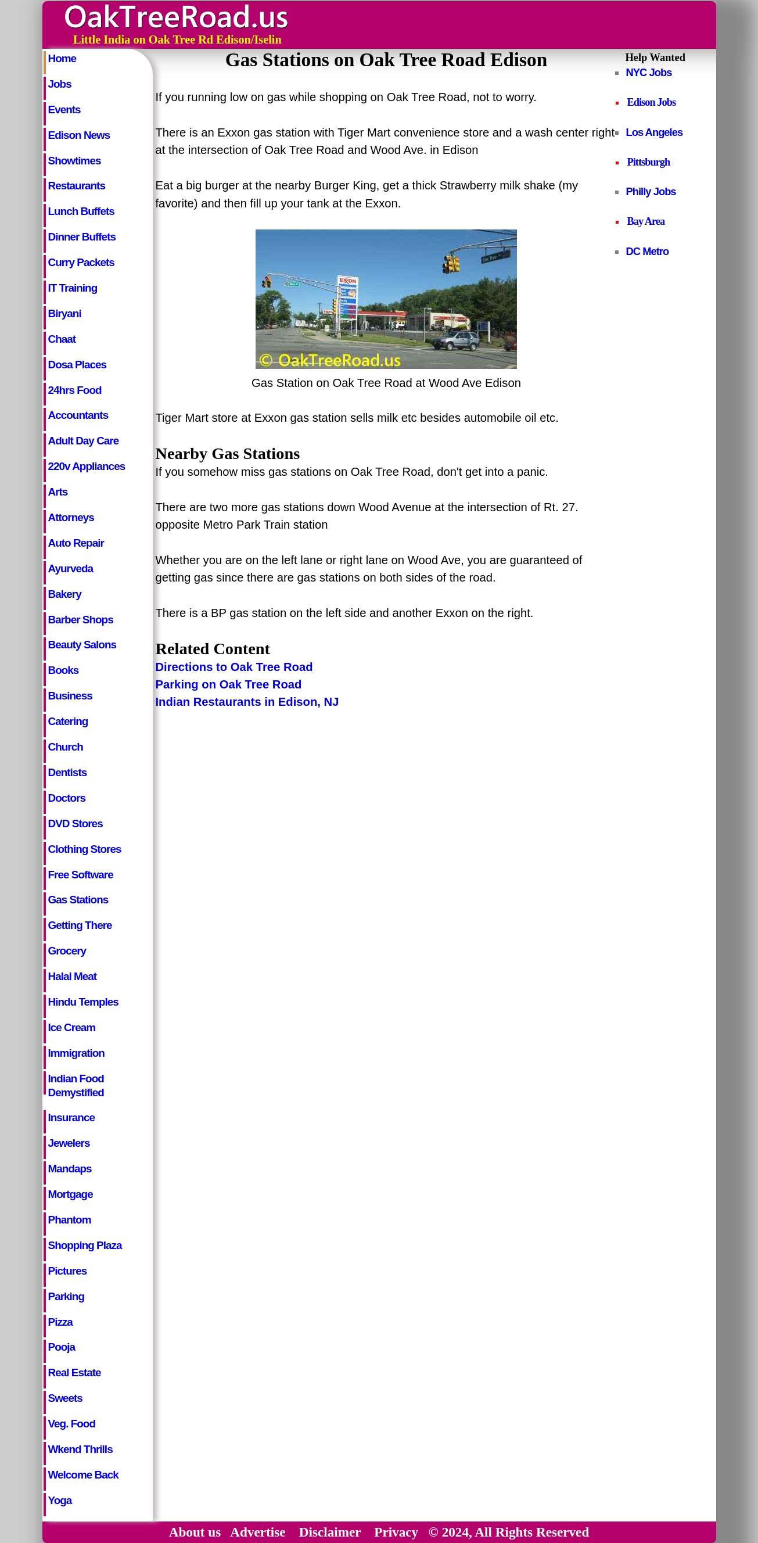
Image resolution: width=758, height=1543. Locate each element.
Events (64, 109)
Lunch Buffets (81, 211)
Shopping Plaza (85, 1245)
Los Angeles (654, 132)
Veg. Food (71, 1424)
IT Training (73, 288)
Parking (66, 1296)
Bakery (64, 594)
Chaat (62, 339)
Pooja (62, 1347)
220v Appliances (86, 466)
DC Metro (647, 251)
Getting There (80, 925)
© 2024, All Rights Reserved (509, 1532)
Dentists (67, 772)
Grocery (67, 951)
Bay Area (646, 221)
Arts (58, 492)
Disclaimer (330, 1532)
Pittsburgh (648, 162)
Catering (68, 721)
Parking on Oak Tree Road (229, 684)
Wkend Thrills (80, 1449)
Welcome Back (83, 1475)
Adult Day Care (83, 441)
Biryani (64, 313)
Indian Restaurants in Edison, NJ (247, 701)
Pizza (60, 1322)
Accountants (78, 415)
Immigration (76, 1053)
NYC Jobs (649, 72)
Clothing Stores (84, 849)
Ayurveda (71, 568)
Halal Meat (72, 976)
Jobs (59, 84)
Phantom (69, 1220)
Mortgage (70, 1194)
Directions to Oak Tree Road (234, 667)
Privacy (396, 1532)
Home (62, 58)
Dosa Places (77, 364)
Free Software (80, 875)
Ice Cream (72, 1027)
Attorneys (71, 517)
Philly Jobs (651, 191)
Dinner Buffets (82, 237)
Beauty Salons (82, 644)
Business (70, 696)
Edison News (79, 135)
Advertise (257, 1532)
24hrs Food (75, 390)
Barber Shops (80, 619)
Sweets (65, 1398)
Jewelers (69, 1143)
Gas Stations (78, 899)
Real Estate (74, 1372)
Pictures (67, 1271)
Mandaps (70, 1168)
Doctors (67, 798)
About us (195, 1532)
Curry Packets (81, 262)
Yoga (60, 1500)
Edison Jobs (651, 102)
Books (63, 670)
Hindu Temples (83, 1002)
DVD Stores (75, 823)
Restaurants (76, 186)
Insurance (71, 1117)
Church (65, 747)
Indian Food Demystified (76, 1083)
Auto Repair (76, 543)
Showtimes (74, 161)
